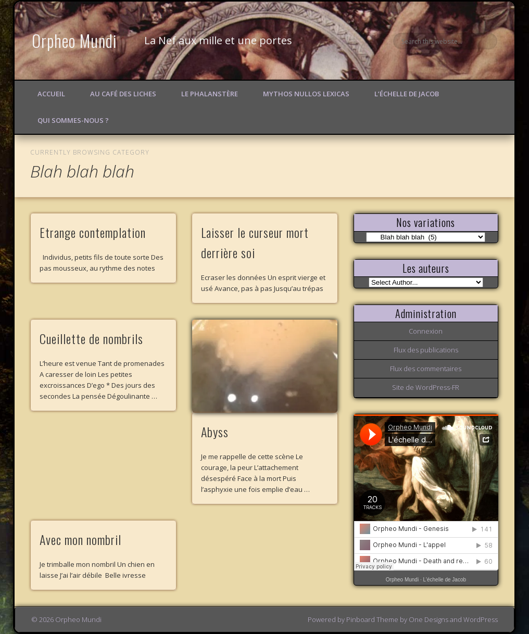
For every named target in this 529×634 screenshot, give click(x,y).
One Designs (428, 619)
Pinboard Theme (372, 619)
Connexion (426, 331)
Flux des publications (426, 349)
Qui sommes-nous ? (73, 120)
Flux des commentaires (425, 368)
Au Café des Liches (123, 93)
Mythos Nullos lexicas (306, 93)
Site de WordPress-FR (425, 387)
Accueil (51, 93)
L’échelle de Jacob (406, 93)
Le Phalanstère (209, 93)
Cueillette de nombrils (91, 338)
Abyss (215, 431)
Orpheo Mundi (74, 40)
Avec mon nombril (80, 539)
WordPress (480, 619)
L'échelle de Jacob (445, 579)
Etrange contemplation (93, 232)
